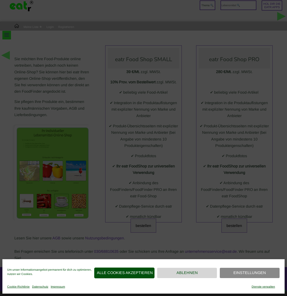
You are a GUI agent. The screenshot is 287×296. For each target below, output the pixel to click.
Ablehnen (187, 273)
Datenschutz (40, 286)
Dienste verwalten (263, 286)
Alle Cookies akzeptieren (125, 273)
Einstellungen (249, 273)
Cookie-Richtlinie (18, 286)
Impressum (58, 286)
